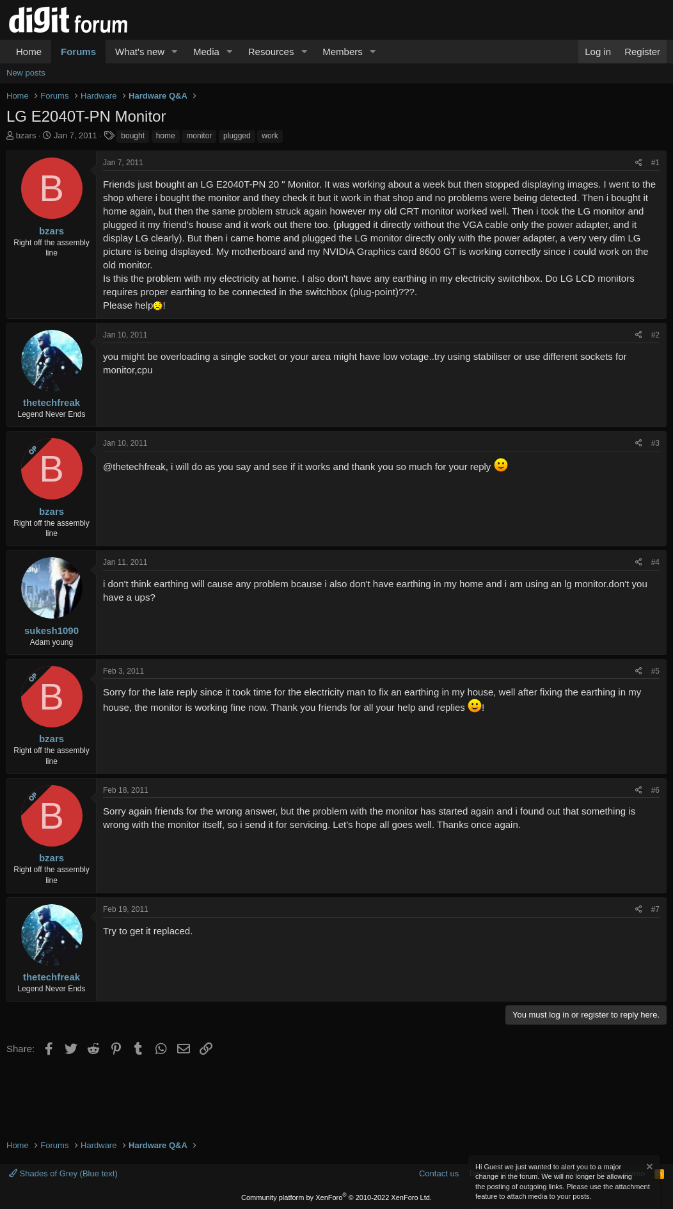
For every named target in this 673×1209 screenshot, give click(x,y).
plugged (237, 135)
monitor (199, 135)
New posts (25, 72)
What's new (139, 51)
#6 (655, 790)
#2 (655, 334)
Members (342, 51)
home (165, 135)
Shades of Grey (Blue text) (63, 1173)
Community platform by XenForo (336, 1197)
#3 (655, 443)
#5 (655, 671)
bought (133, 135)
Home (29, 51)
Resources (271, 51)
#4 (655, 562)
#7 (655, 909)
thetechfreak (51, 402)
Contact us (439, 1173)
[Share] (639, 163)
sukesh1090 (51, 630)
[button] (175, 51)
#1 (655, 162)
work (270, 135)
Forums (78, 51)
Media (206, 51)
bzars (26, 135)
